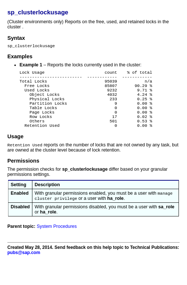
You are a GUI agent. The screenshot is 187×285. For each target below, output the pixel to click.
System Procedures (57, 243)
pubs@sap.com (23, 269)
